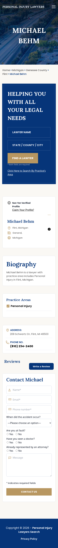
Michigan (18, 237)
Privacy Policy (29, 538)
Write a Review (41, 366)
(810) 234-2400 (21, 346)
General (17, 232)
